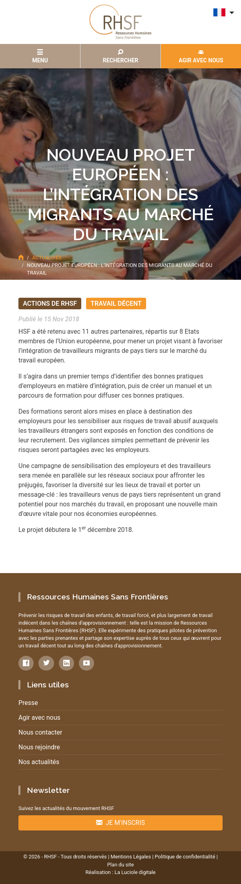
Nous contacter (40, 732)
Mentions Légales (130, 857)
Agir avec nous (39, 717)
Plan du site (120, 865)
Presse (28, 703)
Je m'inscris (120, 822)
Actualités (46, 258)
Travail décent (116, 303)
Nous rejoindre (39, 747)
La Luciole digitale (135, 872)
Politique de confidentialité (185, 857)
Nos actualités (38, 762)
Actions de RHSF (50, 303)
